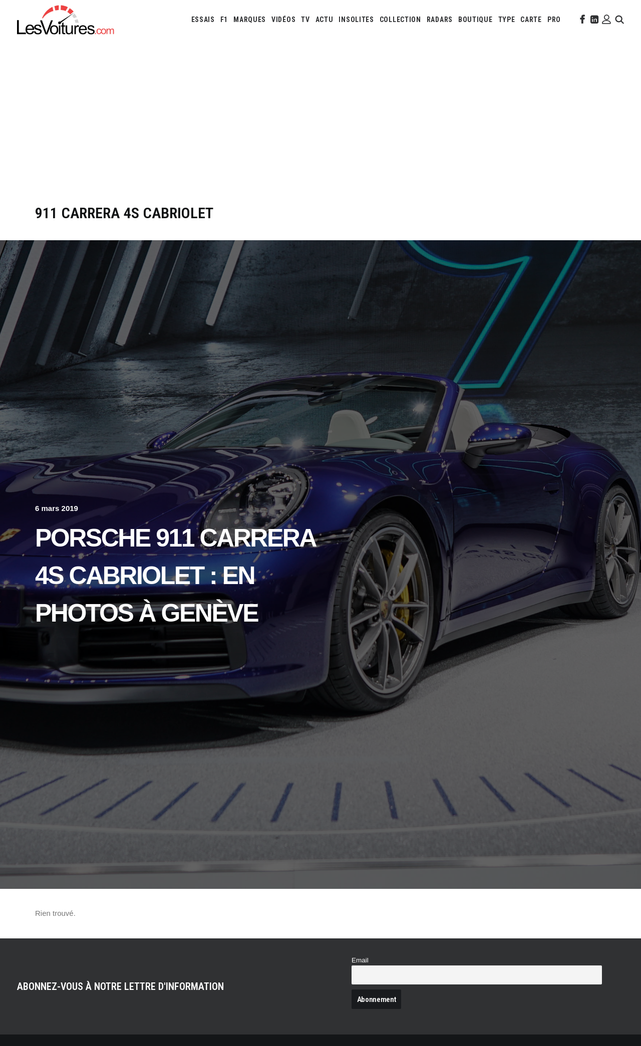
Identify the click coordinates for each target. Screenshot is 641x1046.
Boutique (475, 20)
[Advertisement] (320, 129)
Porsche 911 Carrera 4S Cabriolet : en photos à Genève (175, 575)
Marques (249, 20)
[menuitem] (203, 19)
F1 (224, 20)
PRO (554, 20)
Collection (400, 20)
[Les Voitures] (66, 20)
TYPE (506, 20)
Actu (324, 20)
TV (305, 20)
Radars (440, 20)
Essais (203, 20)
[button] (581, 19)
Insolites (356, 20)
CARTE (531, 20)
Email (360, 960)
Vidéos (283, 20)
